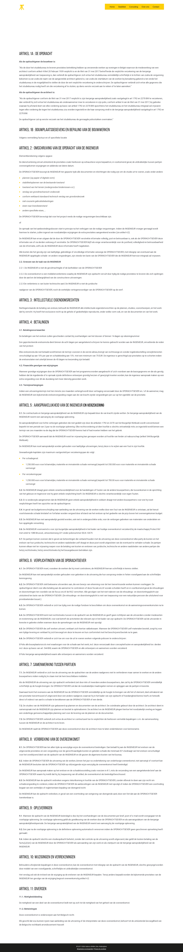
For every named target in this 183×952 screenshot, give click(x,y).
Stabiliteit (122, 7)
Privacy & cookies (100, 949)
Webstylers (103, 946)
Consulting (133, 7)
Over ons (145, 7)
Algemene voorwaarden (85, 949)
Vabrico (29, 7)
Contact (156, 7)
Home (112, 7)
